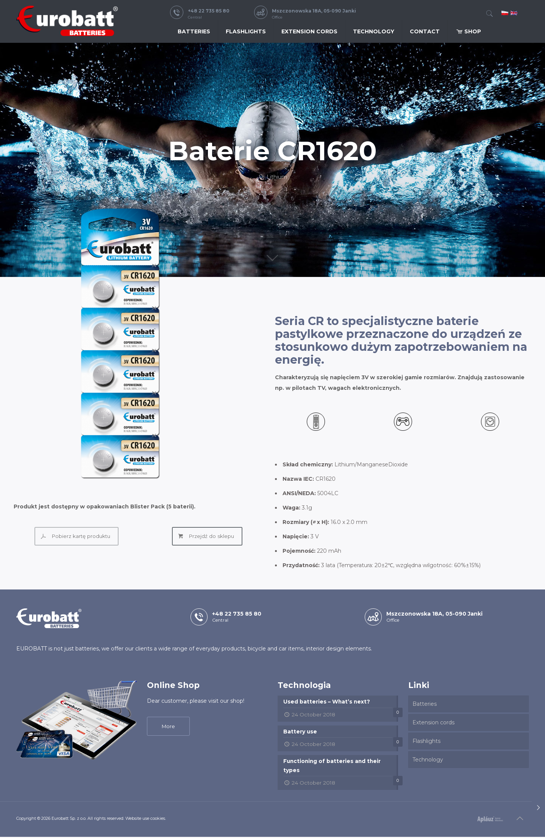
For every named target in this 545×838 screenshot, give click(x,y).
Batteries (424, 703)
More (168, 726)
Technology (427, 759)
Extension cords (433, 722)
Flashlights (426, 741)
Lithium (277, 177)
